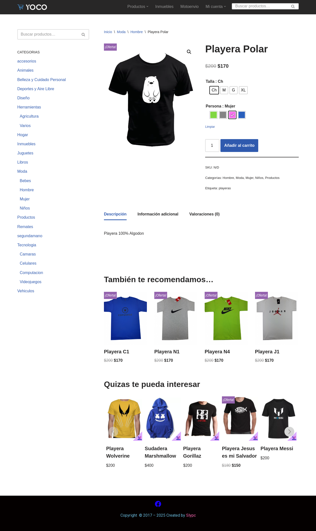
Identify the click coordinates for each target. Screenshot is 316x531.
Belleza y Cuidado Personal (41, 80)
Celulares (28, 263)
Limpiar (210, 126)
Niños (25, 208)
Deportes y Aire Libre (35, 89)
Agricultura (29, 116)
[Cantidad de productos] (212, 145)
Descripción (115, 214)
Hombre (27, 190)
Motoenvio (189, 6)
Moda (22, 171)
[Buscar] (260, 6)
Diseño (23, 98)
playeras (225, 188)
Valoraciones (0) (204, 214)
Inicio (108, 32)
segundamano (29, 236)
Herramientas (29, 107)
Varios (25, 126)
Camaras (28, 254)
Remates (25, 227)
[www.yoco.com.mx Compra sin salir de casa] (32, 7)
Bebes (25, 181)
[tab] (115, 214)
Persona (213, 106)
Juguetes (25, 153)
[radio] (214, 90)
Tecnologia (26, 245)
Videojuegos (30, 282)
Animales (25, 70)
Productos (26, 217)
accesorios (26, 61)
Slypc (190, 515)
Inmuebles (164, 6)
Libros (22, 162)
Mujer (25, 199)
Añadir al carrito (239, 145)
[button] (147, 6)
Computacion (31, 273)
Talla (210, 81)
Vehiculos (25, 291)
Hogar (22, 135)
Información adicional (158, 214)
